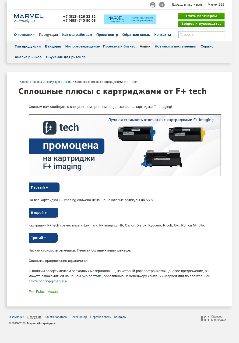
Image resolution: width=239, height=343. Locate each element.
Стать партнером (201, 15)
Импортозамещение (82, 46)
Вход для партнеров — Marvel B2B (198, 4)
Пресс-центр (107, 34)
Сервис (206, 46)
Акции (145, 46)
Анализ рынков (28, 57)
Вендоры (53, 46)
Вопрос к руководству (201, 23)
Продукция (48, 34)
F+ (31, 291)
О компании (24, 34)
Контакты (162, 34)
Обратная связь (136, 34)
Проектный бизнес (119, 46)
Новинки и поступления (175, 46)
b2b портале (92, 276)
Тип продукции (28, 46)
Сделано (218, 318)
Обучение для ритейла (66, 57)
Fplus (40, 291)
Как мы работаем (77, 34)
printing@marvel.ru (53, 281)
